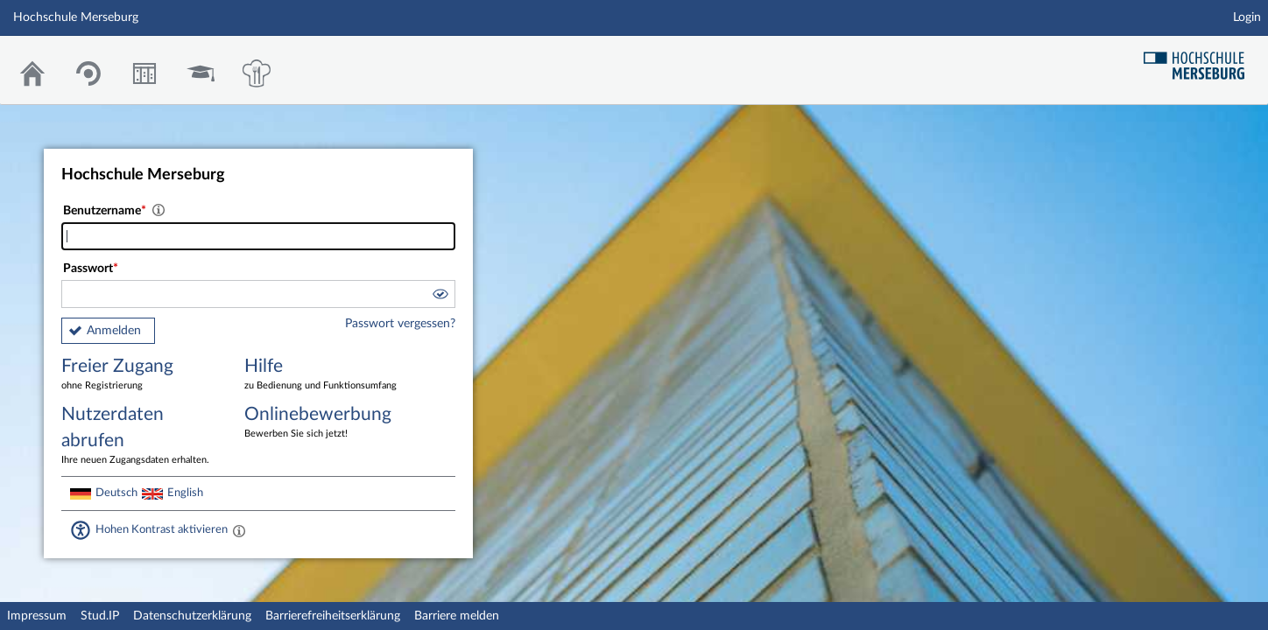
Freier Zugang (140, 375)
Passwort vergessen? (400, 324)
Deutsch (116, 492)
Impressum (37, 616)
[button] (439, 296)
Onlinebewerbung (323, 423)
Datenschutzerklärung (192, 616)
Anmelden (114, 331)
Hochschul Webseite (1200, 59)
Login (1247, 17)
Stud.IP (100, 616)
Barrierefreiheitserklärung (332, 616)
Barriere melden (456, 616)
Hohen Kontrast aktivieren (161, 529)
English (185, 492)
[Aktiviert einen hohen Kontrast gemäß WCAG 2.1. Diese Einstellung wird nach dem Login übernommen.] (239, 530)
